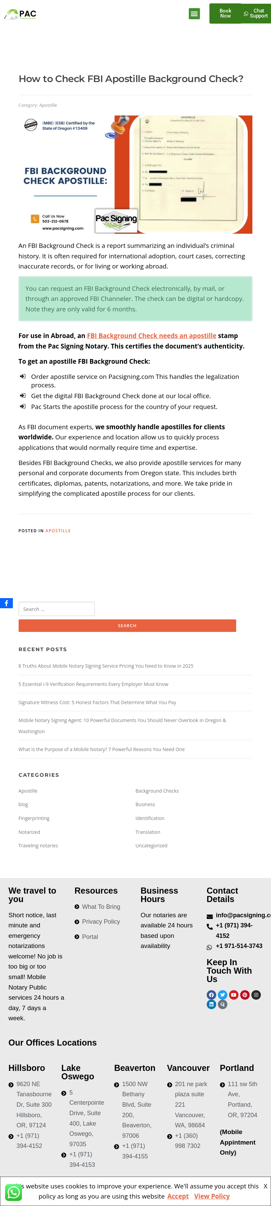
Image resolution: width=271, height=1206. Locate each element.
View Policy (212, 1196)
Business (145, 805)
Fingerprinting (34, 818)
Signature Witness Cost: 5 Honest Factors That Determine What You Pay (97, 702)
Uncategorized (151, 846)
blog (23, 805)
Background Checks (157, 791)
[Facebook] (6, 603)
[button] (194, 13)
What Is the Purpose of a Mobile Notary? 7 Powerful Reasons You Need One (102, 749)
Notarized (29, 832)
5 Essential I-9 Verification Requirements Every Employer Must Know (93, 684)
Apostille (48, 105)
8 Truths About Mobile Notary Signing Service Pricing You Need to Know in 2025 (106, 666)
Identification (150, 818)
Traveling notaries (38, 846)
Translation (148, 832)
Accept (178, 1196)
